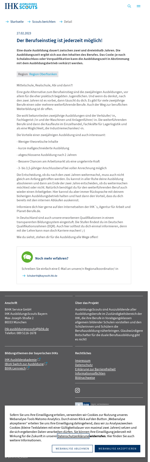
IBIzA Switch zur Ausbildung (24, 364)
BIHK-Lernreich (15, 368)
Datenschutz (84, 365)
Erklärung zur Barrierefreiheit (95, 369)
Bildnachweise (85, 377)
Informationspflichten (90, 373)
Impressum (83, 360)
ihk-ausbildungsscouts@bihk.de (27, 329)
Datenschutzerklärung (73, 436)
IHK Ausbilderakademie (21, 360)
